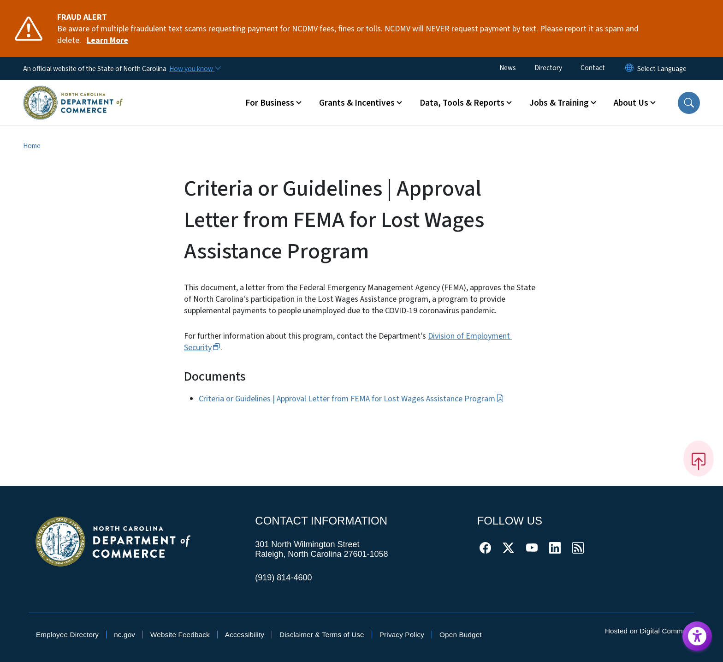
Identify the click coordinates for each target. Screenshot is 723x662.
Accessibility (244, 634)
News (507, 68)
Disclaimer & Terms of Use (321, 634)
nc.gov (124, 634)
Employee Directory (67, 634)
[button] (689, 103)
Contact (593, 68)
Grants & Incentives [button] (357, 102)
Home (32, 146)
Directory (548, 68)
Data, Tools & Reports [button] (462, 102)
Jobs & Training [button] (559, 102)
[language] (662, 69)
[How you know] (194, 69)
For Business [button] (269, 102)
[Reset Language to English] (629, 68)
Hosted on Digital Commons (649, 631)
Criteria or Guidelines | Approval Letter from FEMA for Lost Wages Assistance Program (351, 399)
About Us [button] (631, 102)
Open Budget (460, 634)
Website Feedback (180, 634)
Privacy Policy (401, 634)
